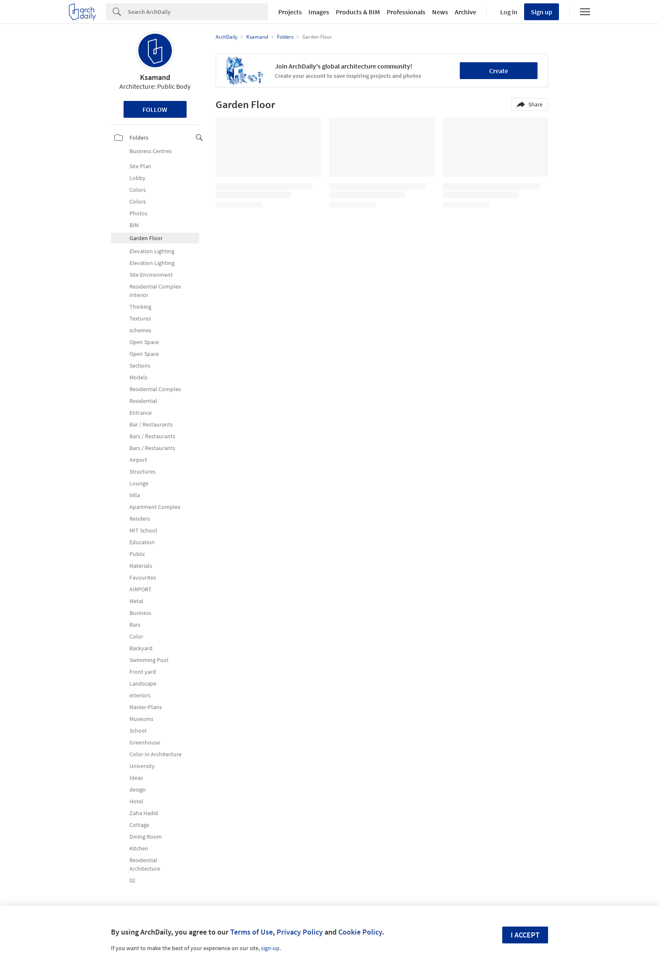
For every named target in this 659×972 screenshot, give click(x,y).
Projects (290, 11)
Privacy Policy (300, 932)
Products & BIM (358, 11)
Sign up (541, 12)
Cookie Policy (360, 932)
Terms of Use (251, 932)
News (440, 11)
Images (318, 11)
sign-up (270, 948)
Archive (465, 11)
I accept (525, 935)
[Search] (198, 11)
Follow (154, 109)
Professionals (406, 11)
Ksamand (155, 77)
